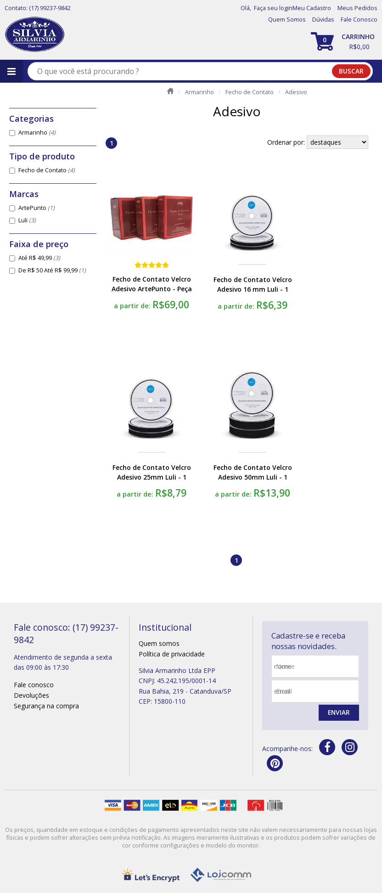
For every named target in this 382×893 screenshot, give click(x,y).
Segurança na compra (46, 705)
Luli (27, 220)
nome (285, 666)
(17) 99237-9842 (50, 8)
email (284, 691)
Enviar (338, 712)
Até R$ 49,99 (39, 258)
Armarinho (37, 132)
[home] (35, 34)
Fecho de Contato (46, 170)
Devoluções (31, 695)
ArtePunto (36, 208)
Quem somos (159, 643)
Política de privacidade (172, 654)
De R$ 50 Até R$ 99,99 (52, 270)
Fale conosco (34, 684)
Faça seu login (273, 8)
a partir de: (133, 305)
